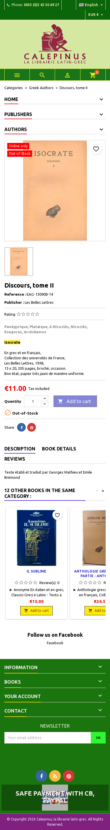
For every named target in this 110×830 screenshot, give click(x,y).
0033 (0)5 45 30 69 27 (41, 5)
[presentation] (53, 754)
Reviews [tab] (14, 458)
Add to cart (74, 401)
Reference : (15, 294)
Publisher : (14, 302)
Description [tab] (19, 448)
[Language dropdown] (91, 5)
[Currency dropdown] (96, 15)
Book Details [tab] (59, 448)
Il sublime (36, 571)
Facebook (55, 643)
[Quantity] (32, 401)
